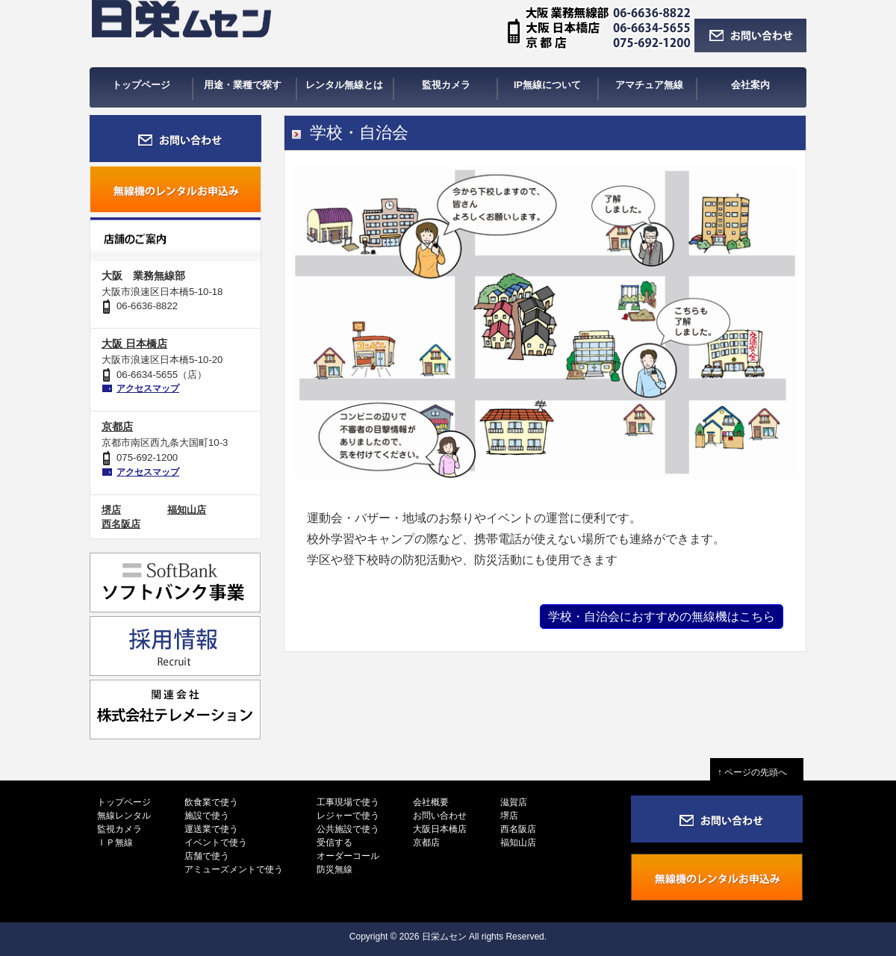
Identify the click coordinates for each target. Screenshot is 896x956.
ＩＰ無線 (115, 842)
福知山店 (186, 509)
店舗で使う (206, 856)
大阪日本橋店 (440, 829)
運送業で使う (211, 829)
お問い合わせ (440, 815)
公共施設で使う (348, 829)
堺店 (111, 509)
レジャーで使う (348, 815)
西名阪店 (121, 524)
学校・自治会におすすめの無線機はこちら (661, 616)
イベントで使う (215, 842)
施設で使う (206, 815)
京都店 (117, 426)
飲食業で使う (211, 802)
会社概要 (431, 802)
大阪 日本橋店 (134, 344)
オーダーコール (348, 856)
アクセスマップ (147, 388)
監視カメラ (119, 829)
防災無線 (334, 869)
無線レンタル (124, 815)
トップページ (124, 802)
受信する (334, 842)
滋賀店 (513, 802)
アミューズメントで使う (233, 869)
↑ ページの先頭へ (757, 772)
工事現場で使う (348, 802)
